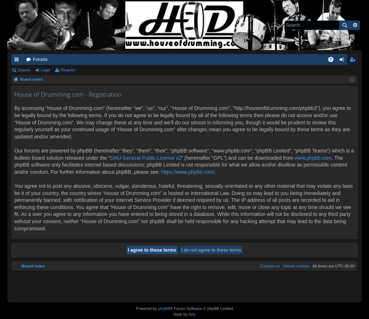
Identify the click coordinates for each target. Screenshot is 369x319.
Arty (192, 314)
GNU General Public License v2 (145, 158)
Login (45, 70)
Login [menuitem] (343, 61)
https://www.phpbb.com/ (188, 172)
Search (344, 25)
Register (68, 70)
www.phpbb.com (313, 158)
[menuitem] (296, 266)
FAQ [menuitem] (333, 61)
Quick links (18, 61)
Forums (40, 59)
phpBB (164, 308)
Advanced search (355, 25)
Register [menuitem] (354, 61)
